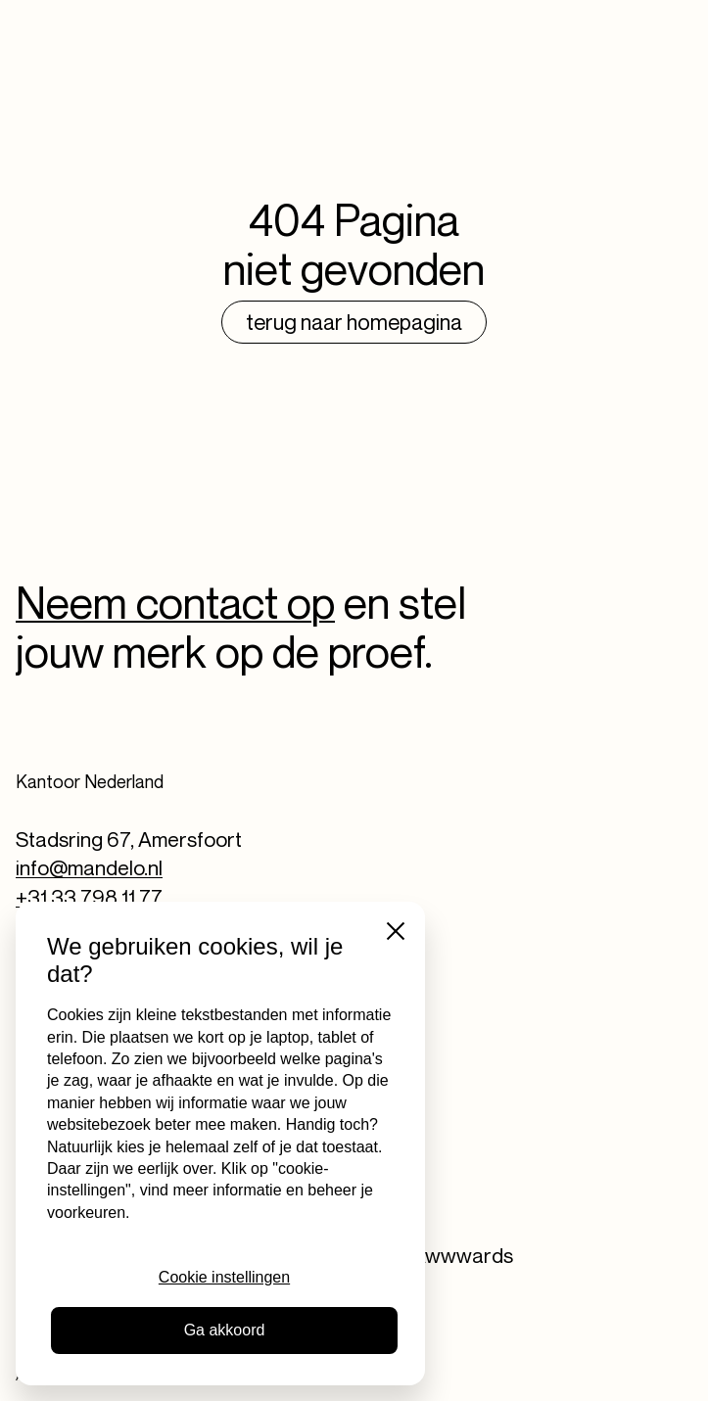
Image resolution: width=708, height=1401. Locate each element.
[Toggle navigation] (668, 30)
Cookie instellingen (224, 1277)
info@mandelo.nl (89, 867)
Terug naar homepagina (354, 322)
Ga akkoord (224, 1330)
